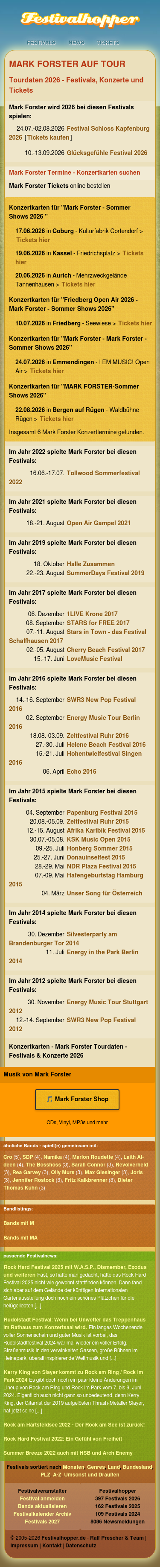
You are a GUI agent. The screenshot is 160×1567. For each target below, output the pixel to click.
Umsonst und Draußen (91, 1474)
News (76, 42)
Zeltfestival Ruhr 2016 (98, 736)
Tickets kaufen (48, 138)
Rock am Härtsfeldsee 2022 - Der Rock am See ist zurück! (74, 1424)
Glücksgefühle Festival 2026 (107, 153)
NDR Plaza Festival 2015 (102, 867)
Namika (53, 1157)
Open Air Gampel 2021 (99, 523)
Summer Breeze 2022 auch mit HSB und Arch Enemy (68, 1453)
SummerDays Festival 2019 (106, 573)
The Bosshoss (43, 1164)
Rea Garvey (26, 1172)
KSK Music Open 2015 (99, 840)
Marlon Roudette (92, 1157)
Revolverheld (132, 1164)
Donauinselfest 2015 (96, 858)
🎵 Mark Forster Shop (77, 1099)
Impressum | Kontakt (35, 1545)
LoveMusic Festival (94, 659)
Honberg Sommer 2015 (100, 849)
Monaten (73, 1467)
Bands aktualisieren (42, 1506)
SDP (28, 1157)
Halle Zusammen (91, 564)
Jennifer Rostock (33, 1180)
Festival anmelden (42, 1498)
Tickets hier (33, 240)
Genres (96, 1467)
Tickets (107, 42)
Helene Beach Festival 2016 (106, 745)
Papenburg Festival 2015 (102, 813)
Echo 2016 (81, 772)
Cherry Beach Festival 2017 (106, 650)
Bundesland (137, 1467)
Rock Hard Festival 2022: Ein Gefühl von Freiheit (62, 1438)
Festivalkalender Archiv (42, 1514)
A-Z (57, 1474)
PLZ (45, 1474)
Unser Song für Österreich (105, 894)
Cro (7, 1157)
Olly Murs (63, 1172)
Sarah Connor (88, 1164)
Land (114, 1467)
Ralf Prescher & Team (117, 1538)
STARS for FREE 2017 (98, 623)
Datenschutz (80, 1545)
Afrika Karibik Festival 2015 (106, 831)
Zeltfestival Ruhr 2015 (98, 822)
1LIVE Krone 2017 (92, 614)
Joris (137, 1172)
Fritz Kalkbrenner (86, 1180)
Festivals (41, 42)
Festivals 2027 (42, 1521)
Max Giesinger (102, 1172)
